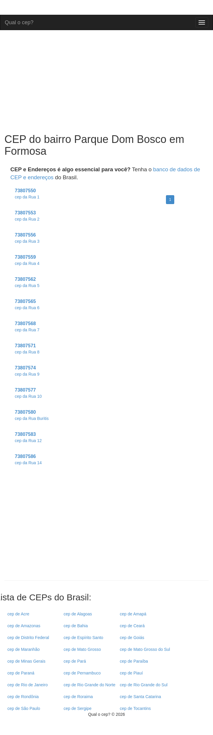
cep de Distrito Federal (28, 637)
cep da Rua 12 (28, 440)
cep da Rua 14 (28, 462)
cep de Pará (75, 661)
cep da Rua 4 (27, 263)
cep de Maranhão (23, 649)
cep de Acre (18, 614)
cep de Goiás (132, 637)
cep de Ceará (132, 625)
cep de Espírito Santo (83, 637)
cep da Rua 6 (27, 307)
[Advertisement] (106, 528)
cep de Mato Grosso (82, 649)
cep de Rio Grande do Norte (89, 684)
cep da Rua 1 (27, 197)
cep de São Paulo (23, 708)
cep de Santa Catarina (140, 696)
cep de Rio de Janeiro (27, 684)
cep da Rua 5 (27, 285)
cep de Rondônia (23, 696)
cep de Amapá (133, 614)
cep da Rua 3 (27, 241)
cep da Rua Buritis (32, 418)
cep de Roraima (78, 696)
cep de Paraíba (134, 661)
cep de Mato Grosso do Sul (145, 649)
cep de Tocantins (135, 708)
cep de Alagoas (78, 614)
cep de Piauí (131, 673)
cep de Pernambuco (82, 673)
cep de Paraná (20, 673)
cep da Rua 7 (27, 329)
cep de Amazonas (23, 625)
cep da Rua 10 (28, 396)
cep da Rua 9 (27, 374)
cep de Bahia (76, 625)
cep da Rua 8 (27, 352)
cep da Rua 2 (27, 219)
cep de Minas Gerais (26, 661)
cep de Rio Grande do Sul (143, 684)
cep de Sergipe (77, 708)
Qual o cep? (19, 21)
